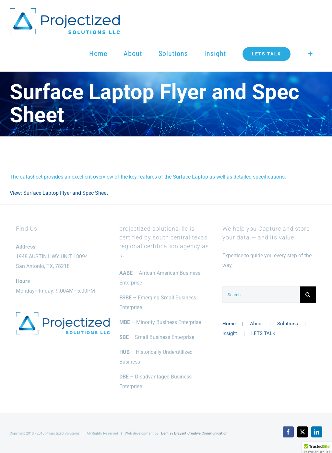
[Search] (308, 294)
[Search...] (261, 294)
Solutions (287, 324)
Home (229, 324)
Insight (229, 333)
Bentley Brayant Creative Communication (194, 433)
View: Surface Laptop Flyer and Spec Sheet (59, 193)
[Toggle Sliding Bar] (310, 53)
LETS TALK (263, 333)
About (256, 324)
